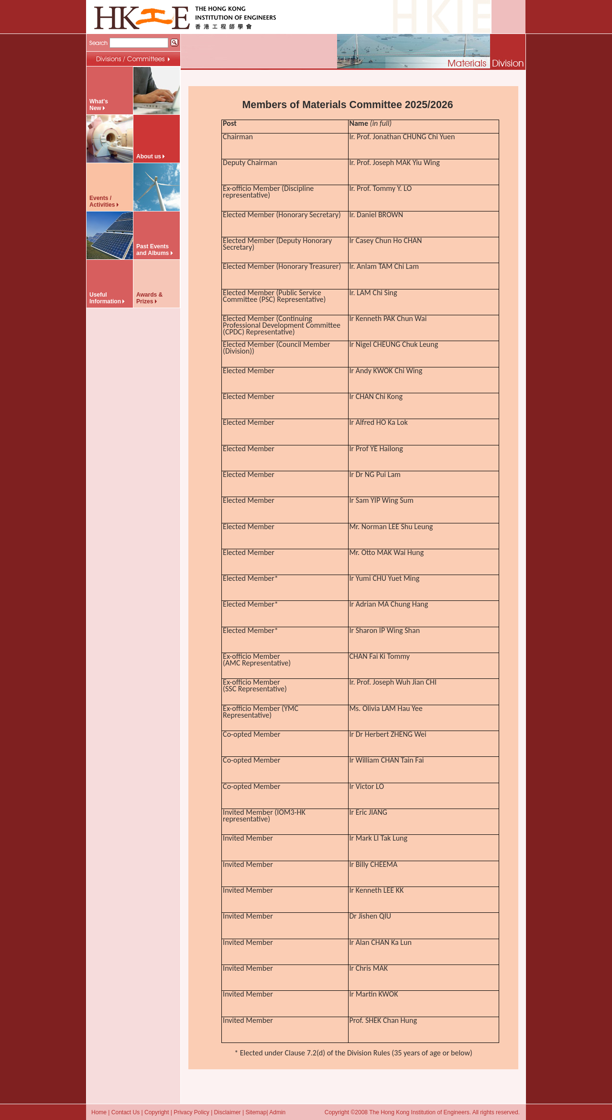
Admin (277, 1112)
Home (99, 1112)
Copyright (156, 1112)
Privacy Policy (191, 1112)
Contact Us (125, 1112)
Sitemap (255, 1112)
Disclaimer (227, 1112)
